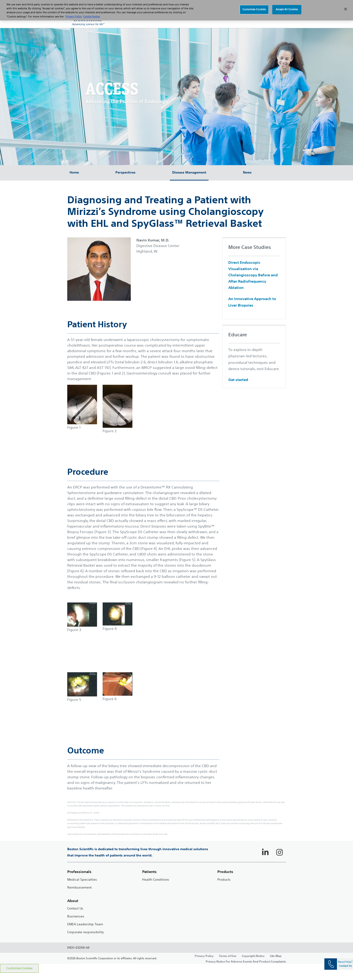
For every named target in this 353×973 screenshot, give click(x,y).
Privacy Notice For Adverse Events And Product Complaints (246, 961)
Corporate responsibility (85, 932)
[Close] (345, 6)
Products (224, 880)
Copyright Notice (253, 956)
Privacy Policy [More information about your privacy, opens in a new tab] (73, 13)
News (247, 172)
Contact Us (75, 908)
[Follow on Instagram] (279, 852)
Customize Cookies (19, 968)
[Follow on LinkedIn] (265, 852)
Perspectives (125, 172)
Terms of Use (227, 956)
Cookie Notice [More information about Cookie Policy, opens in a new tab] (91, 13)
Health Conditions (155, 880)
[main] (176, 564)
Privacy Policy (204, 956)
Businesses (75, 916)
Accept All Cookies (287, 7)
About (72, 901)
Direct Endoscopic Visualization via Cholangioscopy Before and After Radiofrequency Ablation (253, 275)
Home (74, 172)
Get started (238, 379)
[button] (276, 18)
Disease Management (189, 172)
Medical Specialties (82, 880)
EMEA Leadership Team (85, 924)
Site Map (276, 956)
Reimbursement (79, 887)
